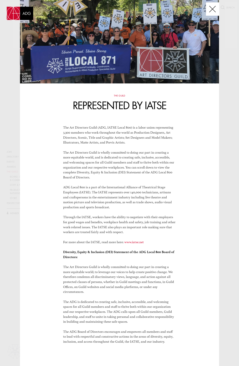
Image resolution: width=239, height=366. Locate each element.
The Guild (119, 96)
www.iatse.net (134, 242)
